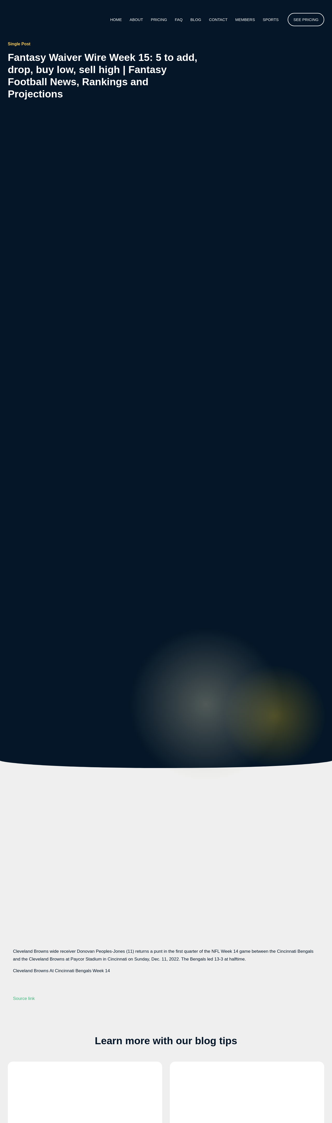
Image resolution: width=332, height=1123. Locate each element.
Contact (218, 19)
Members (245, 19)
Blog (195, 19)
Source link (24, 998)
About (136, 19)
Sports (271, 19)
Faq (179, 19)
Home (116, 19)
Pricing (159, 19)
